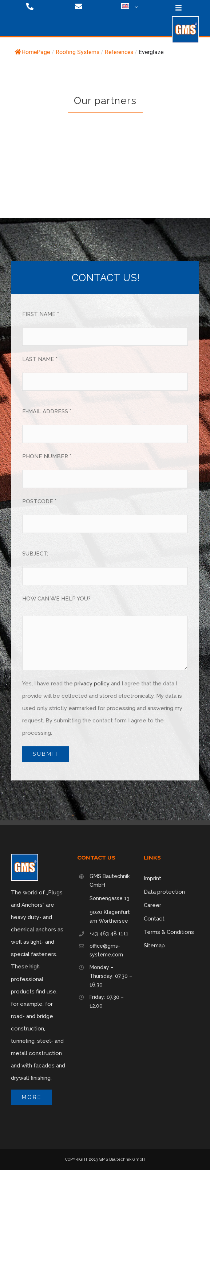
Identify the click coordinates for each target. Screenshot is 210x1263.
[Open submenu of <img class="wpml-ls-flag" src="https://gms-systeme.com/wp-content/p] (135, 7)
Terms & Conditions (169, 932)
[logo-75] (185, 18)
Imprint (152, 878)
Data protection (164, 892)
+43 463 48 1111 (109, 933)
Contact (154, 918)
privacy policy (92, 683)
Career (152, 905)
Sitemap (154, 945)
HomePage (32, 52)
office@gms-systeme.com (106, 950)
